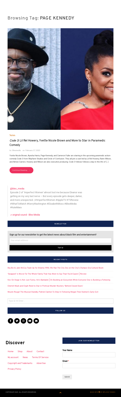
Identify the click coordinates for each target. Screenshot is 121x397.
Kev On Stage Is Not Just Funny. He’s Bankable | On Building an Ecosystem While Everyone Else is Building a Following (59, 280)
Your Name (67, 350)
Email (65, 361)
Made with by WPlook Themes (102, 392)
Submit (67, 377)
